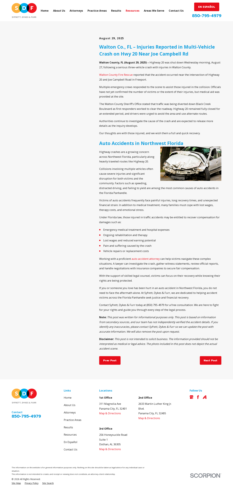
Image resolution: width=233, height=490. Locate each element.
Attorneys (70, 412)
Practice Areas (72, 420)
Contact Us (70, 449)
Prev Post (109, 360)
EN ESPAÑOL (206, 7)
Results (68, 427)
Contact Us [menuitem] (176, 10)
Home (68, 397)
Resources (70, 434)
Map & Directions (110, 413)
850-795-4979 (206, 16)
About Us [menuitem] (59, 10)
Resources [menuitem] (132, 10)
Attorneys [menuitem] (76, 10)
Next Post (210, 360)
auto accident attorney (145, 259)
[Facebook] (198, 397)
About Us (69, 405)
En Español (70, 442)
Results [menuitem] (116, 10)
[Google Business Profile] (191, 397)
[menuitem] (16, 483)
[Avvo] (204, 397)
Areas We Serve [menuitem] (154, 10)
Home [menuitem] (45, 10)
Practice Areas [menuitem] (97, 10)
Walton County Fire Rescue (116, 75)
